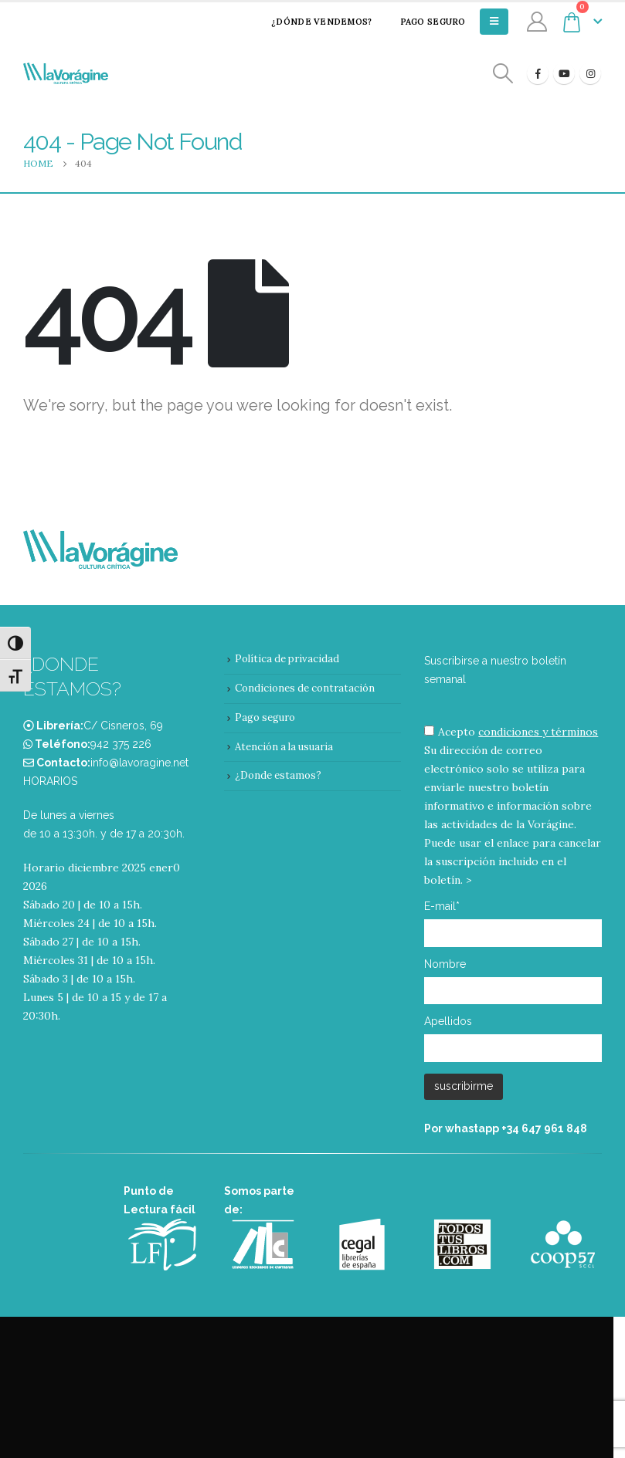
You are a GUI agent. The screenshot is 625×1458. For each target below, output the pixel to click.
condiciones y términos (538, 732)
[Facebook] (538, 73)
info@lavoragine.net (139, 762)
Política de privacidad (287, 658)
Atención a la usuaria (284, 746)
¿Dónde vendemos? (311, 21)
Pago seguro (423, 21)
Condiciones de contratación (305, 688)
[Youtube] (564, 73)
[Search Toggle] (503, 73)
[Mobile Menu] (494, 21)
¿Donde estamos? (278, 775)
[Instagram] (590, 73)
